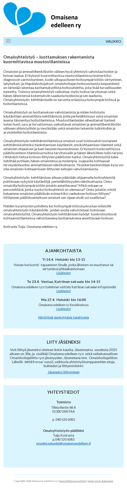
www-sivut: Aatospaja (100, 480)
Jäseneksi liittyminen (64, 372)
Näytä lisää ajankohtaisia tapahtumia (63, 317)
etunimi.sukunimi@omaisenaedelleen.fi (63, 443)
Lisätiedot (63, 273)
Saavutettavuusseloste (72, 480)
